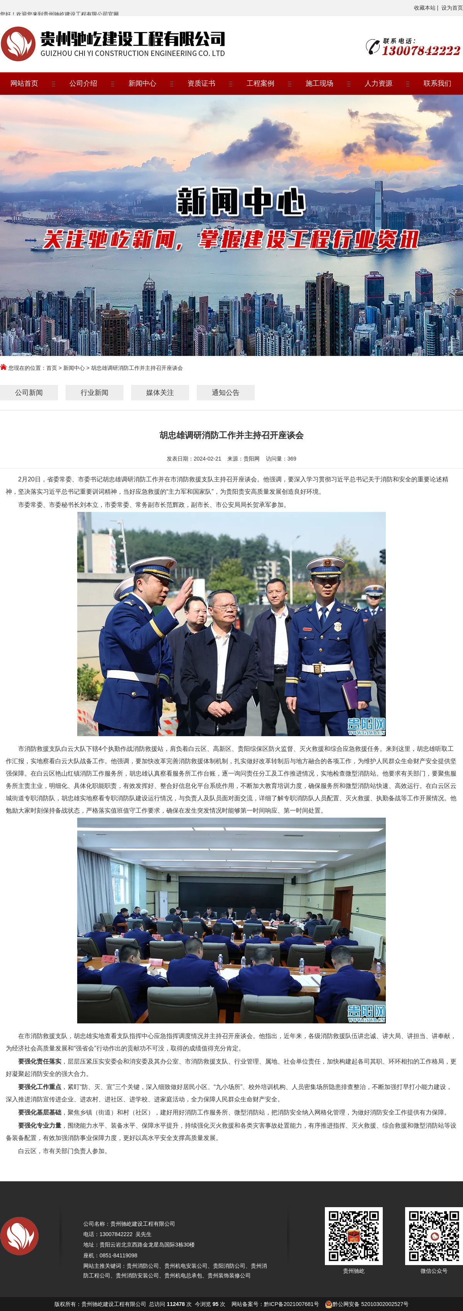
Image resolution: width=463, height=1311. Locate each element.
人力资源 (378, 83)
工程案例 (260, 83)
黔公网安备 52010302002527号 (371, 1304)
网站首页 (24, 83)
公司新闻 (29, 392)
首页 (51, 368)
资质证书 (201, 83)
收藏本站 (425, 8)
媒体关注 (160, 392)
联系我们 (437, 83)
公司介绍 (83, 83)
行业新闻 (94, 392)
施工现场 (319, 83)
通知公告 (226, 392)
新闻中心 (142, 83)
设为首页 (452, 8)
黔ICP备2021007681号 (291, 1304)
